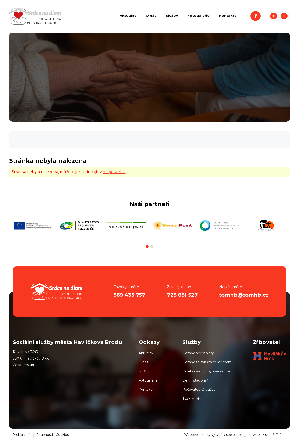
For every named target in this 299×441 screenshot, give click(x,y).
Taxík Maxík (191, 399)
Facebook (255, 16)
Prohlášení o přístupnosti (32, 435)
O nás (143, 362)
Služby (144, 371)
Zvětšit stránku (273, 16)
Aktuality (146, 353)
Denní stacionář (195, 380)
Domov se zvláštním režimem (207, 362)
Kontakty (146, 389)
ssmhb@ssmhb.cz (244, 295)
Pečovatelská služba (198, 389)
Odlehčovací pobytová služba (206, 371)
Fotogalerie (148, 380)
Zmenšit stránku (284, 16)
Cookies (62, 435)
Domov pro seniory (198, 353)
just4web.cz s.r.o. (258, 435)
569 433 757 (129, 295)
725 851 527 (182, 295)
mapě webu (114, 172)
